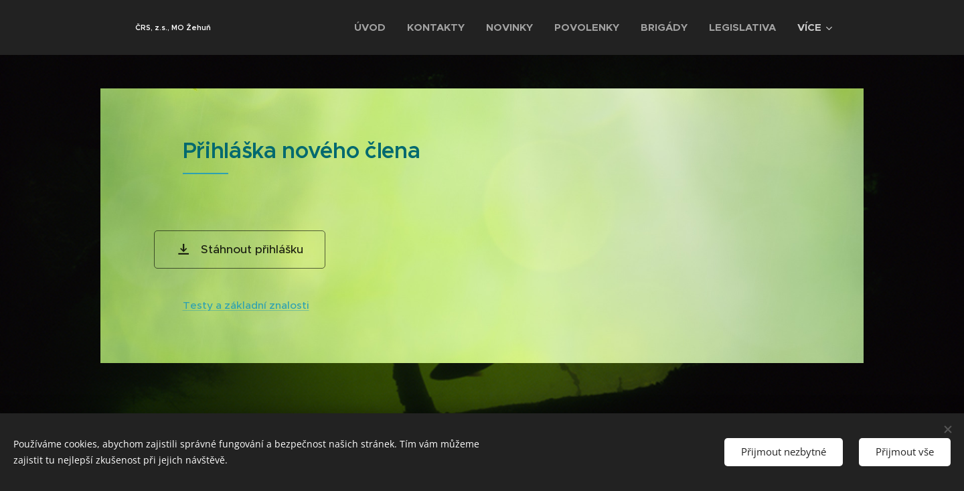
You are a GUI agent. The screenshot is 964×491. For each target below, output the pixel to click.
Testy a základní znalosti (246, 305)
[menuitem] (373, 27)
